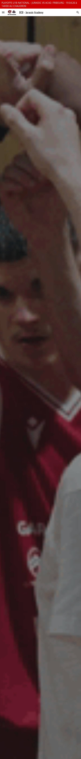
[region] (40, 4)
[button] (3, 12)
